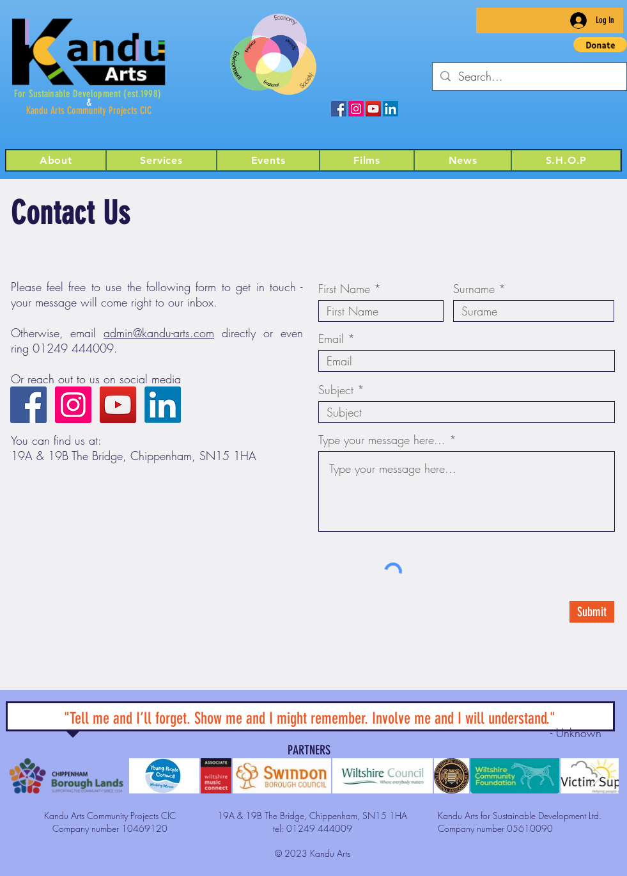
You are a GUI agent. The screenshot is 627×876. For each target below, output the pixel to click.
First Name (344, 288)
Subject (335, 389)
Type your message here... (381, 439)
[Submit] (591, 612)
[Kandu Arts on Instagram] (356, 108)
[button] (462, 160)
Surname (474, 288)
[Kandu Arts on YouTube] (373, 108)
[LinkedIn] (390, 108)
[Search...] (529, 76)
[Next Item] (596, 775)
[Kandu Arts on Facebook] (338, 108)
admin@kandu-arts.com (159, 332)
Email (331, 338)
